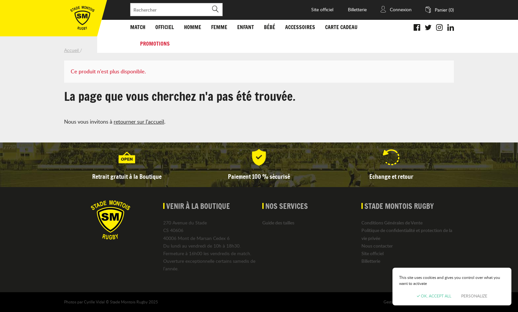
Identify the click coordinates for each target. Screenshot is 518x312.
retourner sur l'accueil (139, 121)
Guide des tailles (278, 222)
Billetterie (357, 9)
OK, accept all (434, 295)
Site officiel (322, 9)
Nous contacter (377, 246)
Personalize (474, 295)
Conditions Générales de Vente (392, 222)
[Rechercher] (176, 9)
